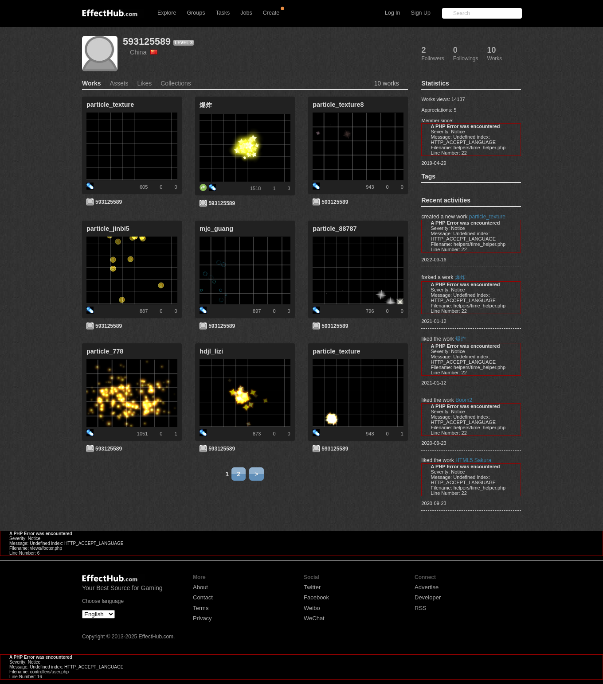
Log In (392, 13)
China (143, 52)
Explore (166, 13)
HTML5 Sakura (473, 460)
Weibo (312, 608)
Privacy (202, 618)
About (200, 587)
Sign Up (421, 13)
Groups (196, 13)
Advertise (427, 587)
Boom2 (463, 400)
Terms (200, 608)
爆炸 (460, 277)
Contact (203, 597)
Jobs (246, 13)
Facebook (316, 597)
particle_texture (487, 217)
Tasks (222, 13)
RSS (421, 608)
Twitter (312, 587)
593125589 (147, 41)
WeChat (314, 618)
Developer (428, 597)
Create (271, 13)
